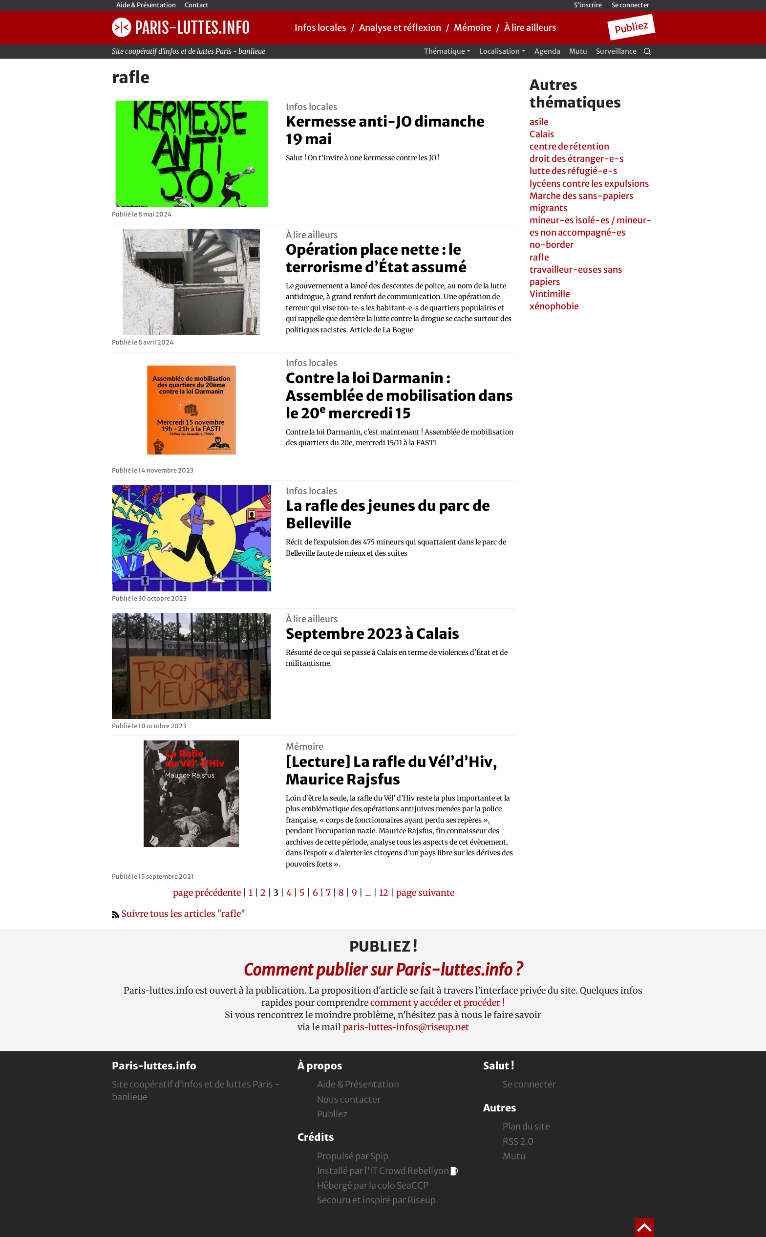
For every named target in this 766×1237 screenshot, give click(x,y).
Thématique (444, 51)
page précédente (207, 892)
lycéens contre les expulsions (589, 183)
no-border (552, 244)
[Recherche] (647, 51)
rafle (539, 257)
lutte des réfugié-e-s (573, 170)
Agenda (547, 51)
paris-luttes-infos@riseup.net (406, 1027)
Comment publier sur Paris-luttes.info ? (383, 970)
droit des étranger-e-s (577, 158)
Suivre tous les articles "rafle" (178, 913)
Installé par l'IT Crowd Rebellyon (387, 1170)
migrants (549, 208)
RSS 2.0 (518, 1141)
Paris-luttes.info (181, 28)
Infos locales (320, 27)
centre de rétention (569, 146)
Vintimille (550, 294)
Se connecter (630, 5)
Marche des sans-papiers (582, 195)
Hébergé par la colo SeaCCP (372, 1185)
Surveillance (616, 51)
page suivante (425, 892)
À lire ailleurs (530, 27)
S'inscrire (588, 5)
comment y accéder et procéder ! (437, 1002)
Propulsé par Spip (352, 1156)
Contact (197, 5)
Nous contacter (349, 1099)
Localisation (499, 51)
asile (539, 122)
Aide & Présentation (146, 5)
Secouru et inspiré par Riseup (376, 1200)
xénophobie (554, 306)
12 (383, 892)
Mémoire (472, 27)
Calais (542, 134)
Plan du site (526, 1126)
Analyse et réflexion (400, 27)
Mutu (578, 51)
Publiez (631, 27)
